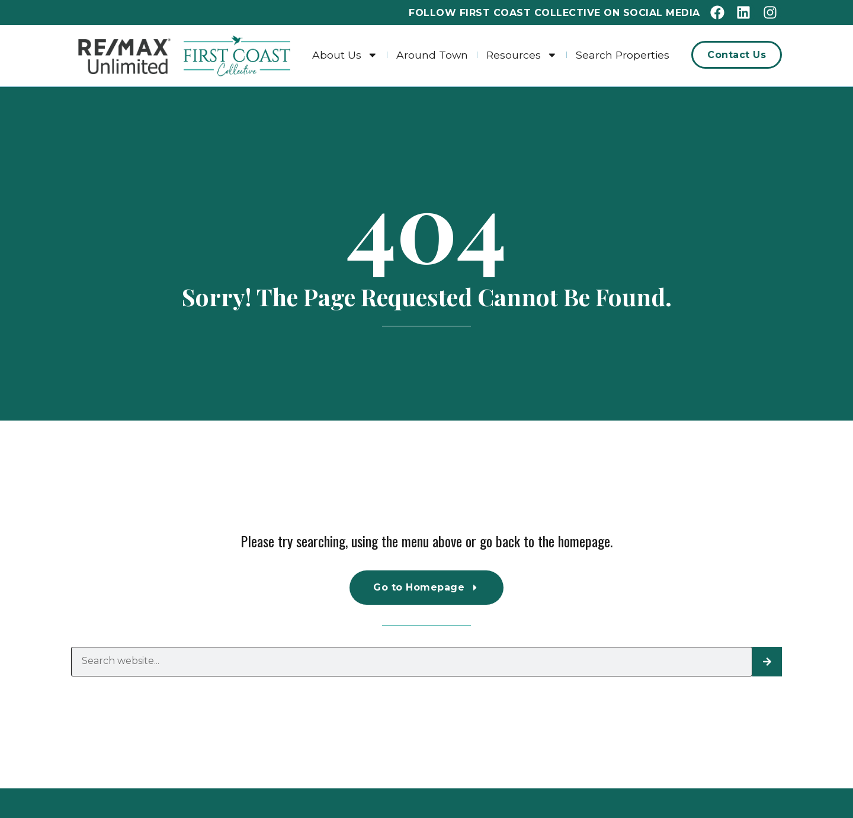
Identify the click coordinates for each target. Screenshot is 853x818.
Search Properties (622, 55)
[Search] (767, 661)
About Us (345, 54)
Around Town (432, 55)
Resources (521, 54)
